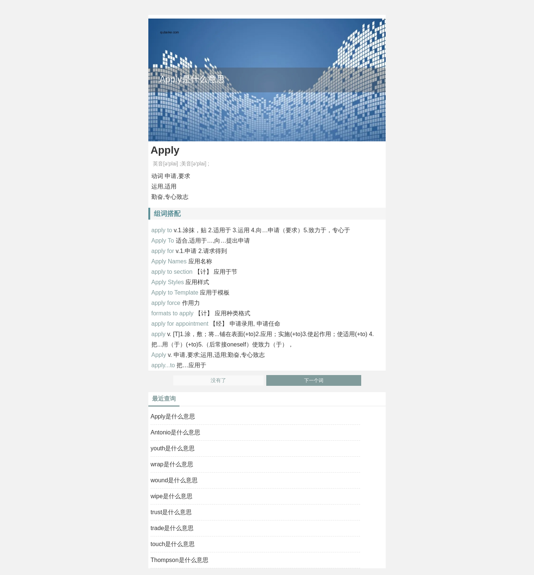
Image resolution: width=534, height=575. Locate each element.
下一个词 (313, 380)
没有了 (218, 380)
